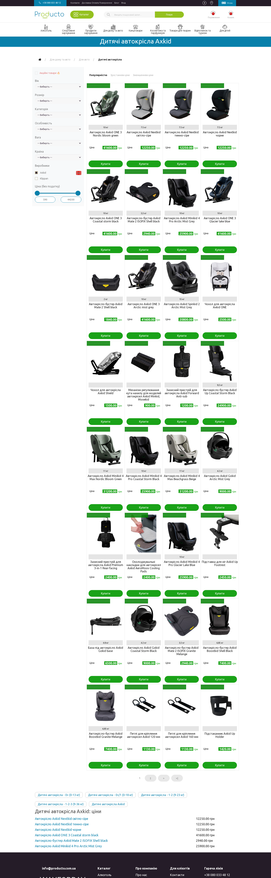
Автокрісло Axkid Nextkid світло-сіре (144, 134)
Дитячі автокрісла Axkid (108, 804)
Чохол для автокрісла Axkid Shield (106, 391)
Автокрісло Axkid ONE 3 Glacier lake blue (220, 220)
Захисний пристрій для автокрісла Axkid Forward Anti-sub (182, 393)
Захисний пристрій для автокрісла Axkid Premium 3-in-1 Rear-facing (105, 565)
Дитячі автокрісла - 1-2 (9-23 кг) (162, 795)
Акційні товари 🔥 (50, 73)
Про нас (141, 875)
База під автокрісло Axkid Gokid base (105, 649)
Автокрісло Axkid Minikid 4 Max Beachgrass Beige (182, 477)
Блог (116, 3)
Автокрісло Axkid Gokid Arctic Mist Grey (220, 477)
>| (177, 778)
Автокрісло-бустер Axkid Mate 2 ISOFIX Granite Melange (181, 651)
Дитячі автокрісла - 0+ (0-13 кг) (59, 795)
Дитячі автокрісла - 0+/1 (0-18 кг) (110, 795)
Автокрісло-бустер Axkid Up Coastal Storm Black (220, 391)
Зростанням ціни (120, 75)
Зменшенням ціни (143, 75)
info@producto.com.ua (59, 868)
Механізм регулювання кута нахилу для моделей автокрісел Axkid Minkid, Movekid (143, 394)
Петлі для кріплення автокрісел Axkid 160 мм (181, 735)
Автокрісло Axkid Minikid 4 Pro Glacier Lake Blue (182, 563)
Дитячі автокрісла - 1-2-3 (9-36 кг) (61, 804)
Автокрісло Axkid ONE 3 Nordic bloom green (106, 134)
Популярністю (98, 75)
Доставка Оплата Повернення (97, 3)
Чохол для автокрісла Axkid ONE (220, 305)
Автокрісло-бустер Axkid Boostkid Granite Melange (105, 735)
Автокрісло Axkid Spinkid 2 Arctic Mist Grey (182, 305)
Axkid (43, 172)
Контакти (75, 3)
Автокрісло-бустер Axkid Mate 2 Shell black (105, 305)
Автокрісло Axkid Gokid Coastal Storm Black (143, 649)
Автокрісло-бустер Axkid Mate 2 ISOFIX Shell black (143, 220)
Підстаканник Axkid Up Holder (219, 735)
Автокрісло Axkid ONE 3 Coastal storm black (106, 220)
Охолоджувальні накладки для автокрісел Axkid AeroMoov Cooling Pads (144, 566)
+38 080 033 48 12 (217, 875)
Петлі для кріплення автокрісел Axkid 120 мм (143, 735)
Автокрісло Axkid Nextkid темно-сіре (182, 134)
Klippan (44, 178)
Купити (105, 163)
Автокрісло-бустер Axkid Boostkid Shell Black (220, 649)
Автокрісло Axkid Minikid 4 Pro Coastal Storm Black (144, 477)
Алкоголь (104, 875)
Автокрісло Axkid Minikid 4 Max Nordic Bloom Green (106, 477)
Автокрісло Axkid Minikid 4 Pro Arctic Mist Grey (182, 220)
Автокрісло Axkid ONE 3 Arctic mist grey (144, 305)
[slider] (37, 193)
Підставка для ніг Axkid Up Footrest (220, 563)
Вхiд (123, 3)
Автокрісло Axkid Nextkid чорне (220, 134)
